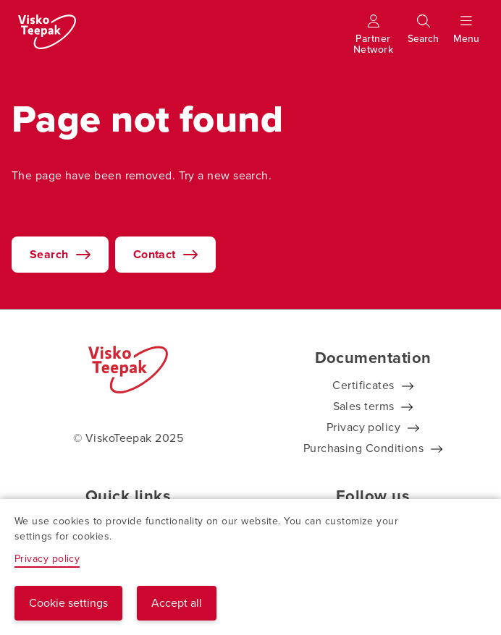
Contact (154, 254)
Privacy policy (363, 427)
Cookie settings (68, 602)
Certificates (363, 385)
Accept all (176, 602)
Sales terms (364, 406)
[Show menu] (466, 35)
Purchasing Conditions (363, 448)
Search (49, 254)
